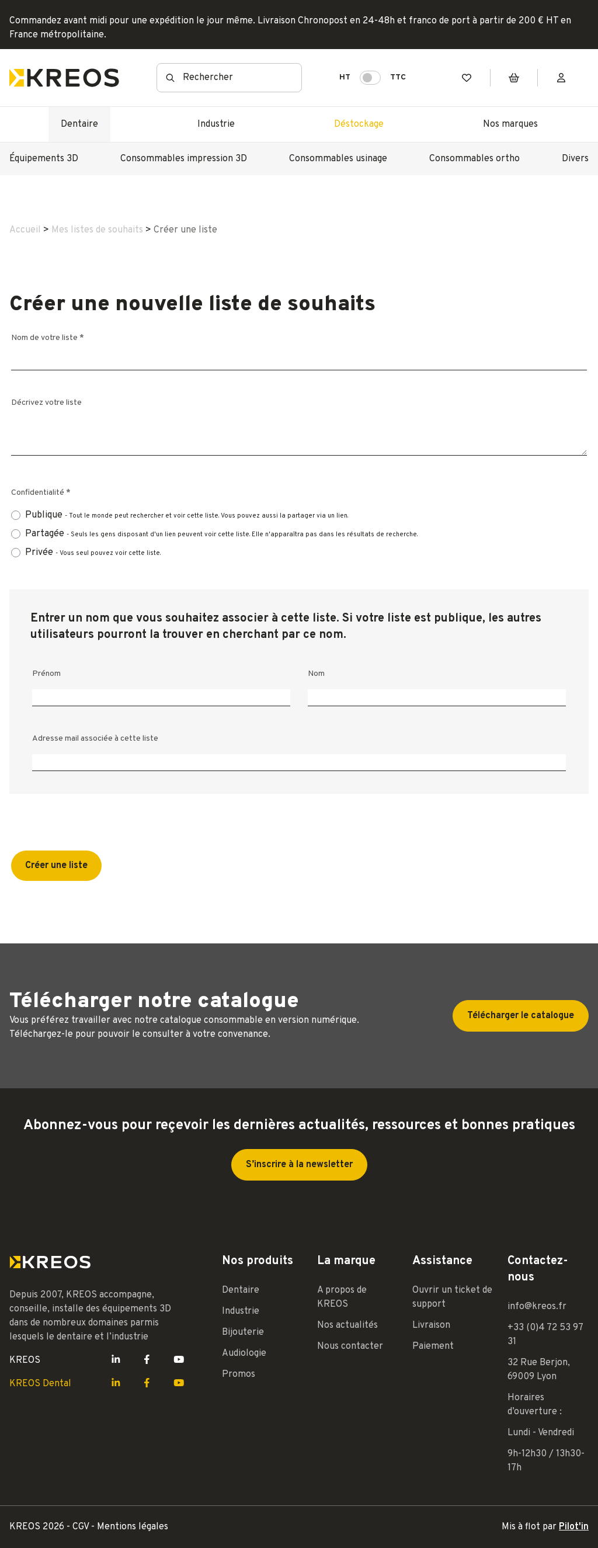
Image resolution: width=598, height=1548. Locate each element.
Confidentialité (41, 493)
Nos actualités (347, 1325)
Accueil (25, 230)
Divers (575, 159)
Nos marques (510, 124)
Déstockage (359, 124)
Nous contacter (350, 1346)
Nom (316, 674)
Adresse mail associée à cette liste (95, 739)
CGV (81, 1527)
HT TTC (372, 78)
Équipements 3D (43, 159)
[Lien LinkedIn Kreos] (116, 1360)
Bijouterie (243, 1332)
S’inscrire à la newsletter (299, 1165)
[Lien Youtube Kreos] (179, 1360)
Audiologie (244, 1353)
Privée (93, 553)
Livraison (431, 1325)
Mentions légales (132, 1527)
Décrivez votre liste (46, 403)
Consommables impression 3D (183, 159)
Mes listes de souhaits (97, 230)
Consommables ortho (474, 159)
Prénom (46, 674)
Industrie (216, 124)
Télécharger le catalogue (520, 1016)
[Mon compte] (561, 78)
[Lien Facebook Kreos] (147, 1360)
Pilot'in (574, 1527)
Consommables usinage (338, 159)
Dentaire (79, 124)
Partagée (221, 534)
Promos (238, 1374)
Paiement (433, 1346)
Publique (186, 515)
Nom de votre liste (47, 338)
